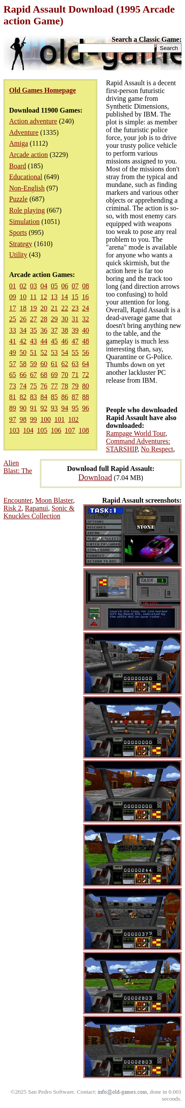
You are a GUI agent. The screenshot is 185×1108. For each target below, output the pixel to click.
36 (43, 330)
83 (33, 396)
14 (64, 296)
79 (75, 386)
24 (85, 308)
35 (33, 330)
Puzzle (18, 199)
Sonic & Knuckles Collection (39, 512)
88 (85, 396)
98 (23, 419)
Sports (18, 232)
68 (43, 374)
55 (75, 352)
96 (85, 408)
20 (43, 308)
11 (33, 296)
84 (43, 396)
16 (85, 296)
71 (75, 374)
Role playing (27, 210)
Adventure (24, 132)
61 (54, 363)
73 (12, 386)
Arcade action (28, 154)
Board (17, 166)
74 (23, 386)
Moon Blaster (54, 500)
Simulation (24, 221)
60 (43, 363)
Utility (18, 254)
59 (33, 363)
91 (33, 408)
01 (12, 286)
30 (64, 319)
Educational (25, 176)
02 (23, 286)
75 (33, 386)
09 (12, 296)
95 (75, 408)
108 (84, 430)
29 (54, 319)
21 (54, 308)
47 (75, 341)
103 (14, 430)
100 (45, 419)
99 (33, 419)
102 (73, 419)
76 (43, 386)
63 (75, 363)
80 (85, 386)
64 (85, 363)
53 (54, 352)
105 (42, 430)
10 (23, 296)
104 (28, 430)
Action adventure (33, 121)
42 (23, 341)
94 (64, 408)
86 (64, 396)
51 (33, 352)
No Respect (157, 449)
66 (23, 374)
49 (12, 352)
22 (64, 308)
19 (33, 308)
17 (12, 308)
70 (64, 374)
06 (64, 286)
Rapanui (36, 508)
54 (64, 352)
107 (70, 430)
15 (74, 296)
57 (12, 363)
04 (43, 286)
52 (43, 352)
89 (12, 408)
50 (23, 352)
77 (54, 386)
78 (64, 386)
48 (85, 341)
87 (75, 396)
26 (23, 319)
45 (54, 341)
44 (43, 341)
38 (64, 330)
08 (85, 286)
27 (33, 319)
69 (54, 374)
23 (75, 308)
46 (64, 341)
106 (56, 430)
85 (54, 396)
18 (23, 308)
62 (64, 363)
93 (54, 408)
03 (33, 286)
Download (95, 477)
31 (75, 319)
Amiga (18, 143)
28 (43, 319)
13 (53, 296)
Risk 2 (12, 508)
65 (12, 374)
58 (23, 363)
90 (23, 408)
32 (85, 319)
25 (12, 319)
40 (85, 330)
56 (85, 352)
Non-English (27, 188)
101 (59, 419)
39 (75, 330)
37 (54, 330)
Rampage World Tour (135, 433)
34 (23, 330)
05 (54, 286)
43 (33, 341)
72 (85, 374)
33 (12, 330)
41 (12, 341)
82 (23, 396)
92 (43, 408)
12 (43, 296)
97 (12, 419)
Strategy (20, 243)
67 (33, 374)
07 (75, 286)
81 (12, 396)
